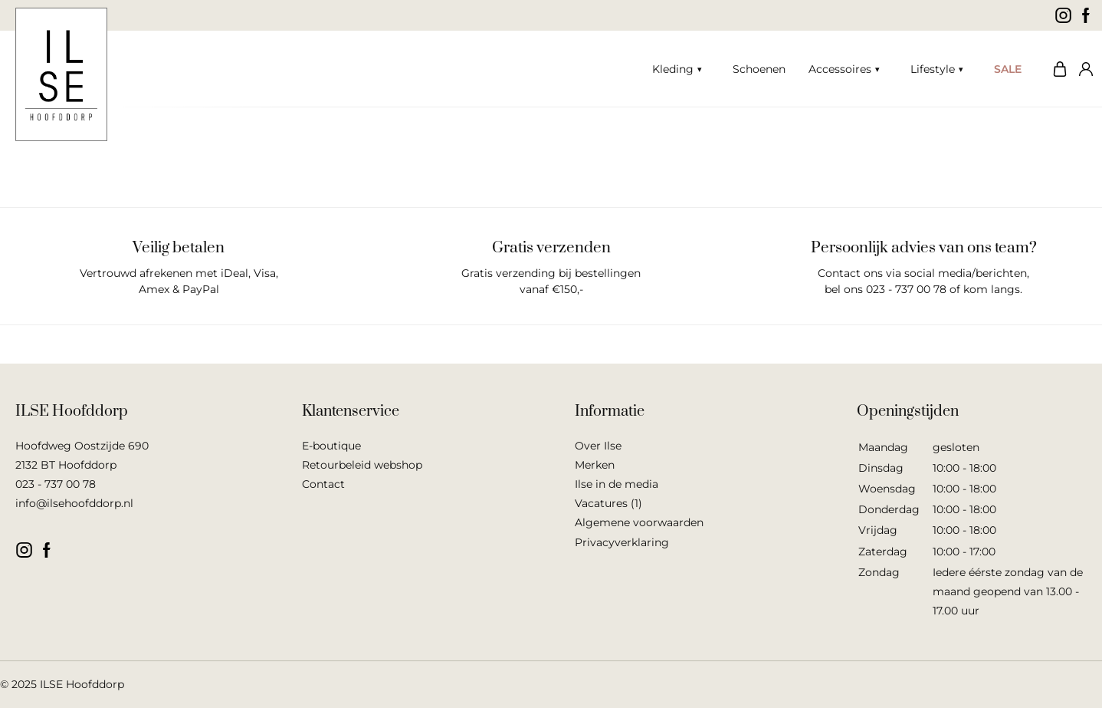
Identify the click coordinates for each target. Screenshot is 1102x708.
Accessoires (839, 69)
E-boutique (331, 446)
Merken (595, 465)
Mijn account (1083, 69)
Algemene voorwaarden (639, 522)
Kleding (673, 69)
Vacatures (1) (608, 503)
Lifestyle (932, 69)
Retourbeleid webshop (362, 465)
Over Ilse (598, 446)
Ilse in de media (616, 484)
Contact (323, 484)
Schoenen (759, 69)
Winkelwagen (1056, 69)
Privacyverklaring (622, 542)
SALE (1008, 69)
